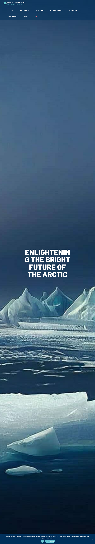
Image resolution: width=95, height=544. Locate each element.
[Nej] (93, 539)
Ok (42, 541)
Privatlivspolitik (50, 541)
